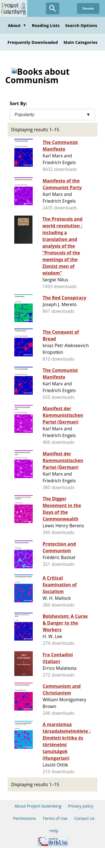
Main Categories (81, 42)
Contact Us (84, 818)
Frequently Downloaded (33, 42)
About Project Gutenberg (37, 806)
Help (54, 830)
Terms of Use (55, 818)
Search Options (81, 25)
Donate (88, 8)
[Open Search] (52, 8)
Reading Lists (46, 25)
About (17, 25)
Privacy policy (81, 806)
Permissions (24, 818)
